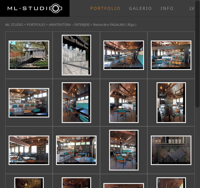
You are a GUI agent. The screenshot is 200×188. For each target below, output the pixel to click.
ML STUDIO (14, 24)
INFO (167, 8)
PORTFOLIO (105, 8)
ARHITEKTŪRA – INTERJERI (69, 24)
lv (192, 8)
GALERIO (140, 8)
